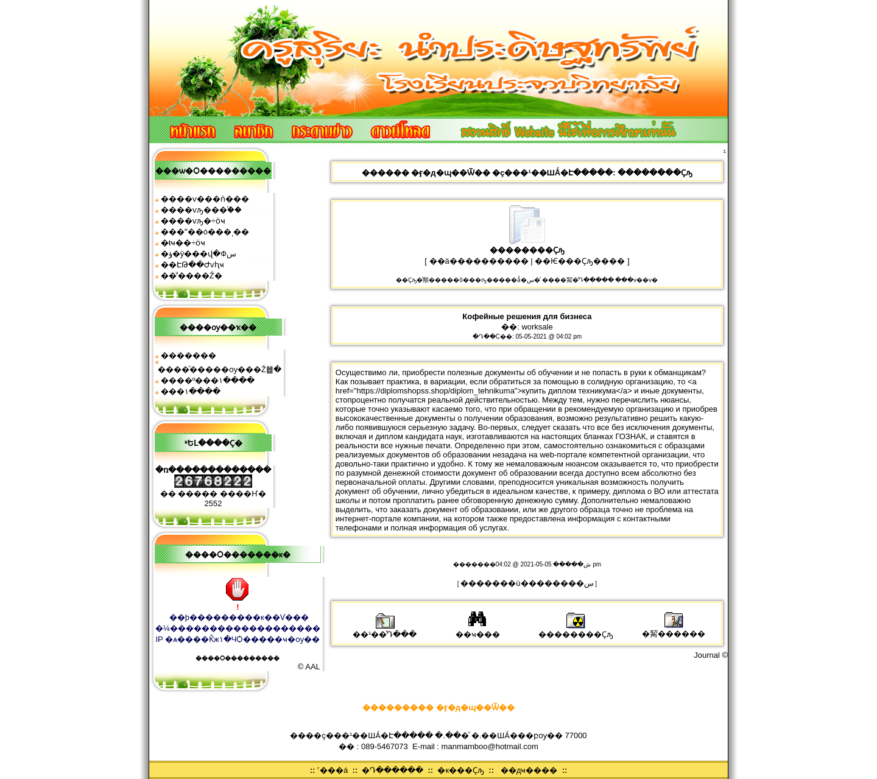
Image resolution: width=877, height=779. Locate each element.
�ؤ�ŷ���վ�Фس (198, 253)
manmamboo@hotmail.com (490, 746)
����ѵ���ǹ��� (205, 198)
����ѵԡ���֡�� (201, 209)
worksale (536, 326)
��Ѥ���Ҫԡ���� (580, 261)
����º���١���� (208, 380)
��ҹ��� (478, 630)
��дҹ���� (529, 770)
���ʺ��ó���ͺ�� (205, 231)
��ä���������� (479, 261)
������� (188, 355)
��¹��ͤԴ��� (385, 630)
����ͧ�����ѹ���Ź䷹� (219, 369)
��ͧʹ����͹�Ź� (191, 275)
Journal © (711, 655)
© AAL (309, 666)
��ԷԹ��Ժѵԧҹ (192, 264)
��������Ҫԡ (575, 630)
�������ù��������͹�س (526, 583)
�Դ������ (392, 770)
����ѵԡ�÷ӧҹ (193, 220)
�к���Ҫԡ (460, 770)
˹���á (332, 770)
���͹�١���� (190, 391)
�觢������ (673, 629)
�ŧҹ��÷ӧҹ (183, 242)
